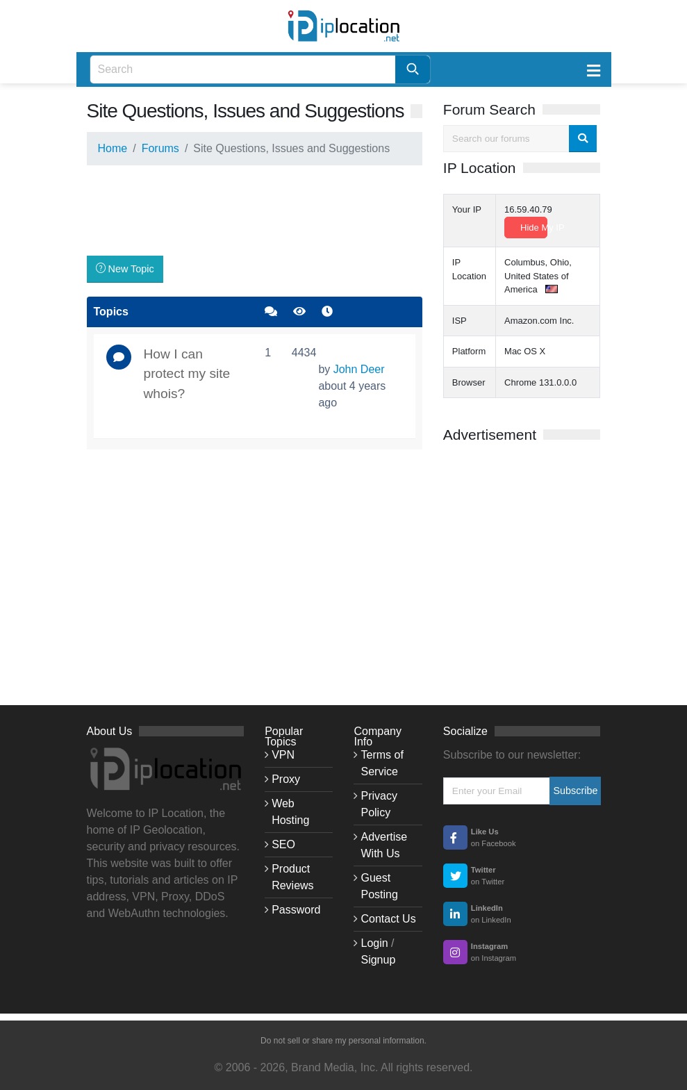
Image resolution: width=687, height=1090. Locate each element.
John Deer (359, 369)
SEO (283, 844)
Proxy (286, 779)
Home (113, 148)
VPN (283, 755)
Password (296, 910)
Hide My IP (533, 227)
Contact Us (388, 919)
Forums (160, 148)
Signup (378, 960)
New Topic (125, 268)
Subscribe (575, 790)
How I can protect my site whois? (187, 374)
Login (374, 943)
